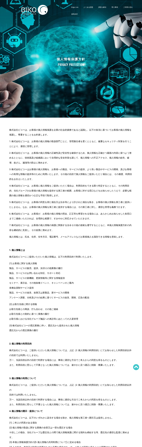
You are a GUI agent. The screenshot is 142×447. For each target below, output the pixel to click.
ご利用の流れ (128, 7)
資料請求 (74, 14)
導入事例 (115, 7)
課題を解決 (102, 7)
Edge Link (74, 7)
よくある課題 (88, 7)
